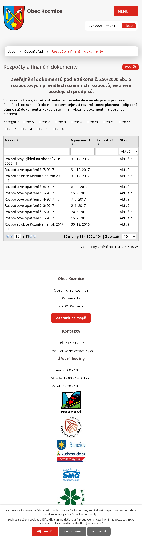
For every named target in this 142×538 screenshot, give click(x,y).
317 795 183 (74, 342)
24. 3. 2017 (79, 211)
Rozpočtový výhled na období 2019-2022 (33, 161)
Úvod (11, 51)
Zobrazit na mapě (71, 317)
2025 (44, 128)
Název (11, 140)
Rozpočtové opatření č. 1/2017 (33, 218)
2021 (110, 122)
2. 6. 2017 (78, 205)
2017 (46, 122)
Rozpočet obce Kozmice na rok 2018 (34, 178)
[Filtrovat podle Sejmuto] (107, 151)
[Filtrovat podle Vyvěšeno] (82, 151)
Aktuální (126, 158)
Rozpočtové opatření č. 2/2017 (33, 211)
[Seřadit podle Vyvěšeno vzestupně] (73, 143)
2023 (12, 128)
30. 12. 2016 (80, 224)
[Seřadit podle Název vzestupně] (20, 138)
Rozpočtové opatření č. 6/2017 (33, 186)
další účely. (90, 514)
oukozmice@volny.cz (77, 350)
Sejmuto (105, 140)
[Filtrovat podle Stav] (128, 151)
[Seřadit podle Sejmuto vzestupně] (99, 143)
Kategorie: (11, 121)
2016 (30, 122)
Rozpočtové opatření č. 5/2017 (33, 193)
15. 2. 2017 (79, 218)
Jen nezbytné (73, 531)
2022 (126, 122)
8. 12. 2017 (79, 186)
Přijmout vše (44, 531)
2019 (78, 122)
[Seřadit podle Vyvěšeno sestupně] (73, 144)
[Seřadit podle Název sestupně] (20, 140)
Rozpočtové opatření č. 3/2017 (33, 205)
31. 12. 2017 (80, 158)
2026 (60, 128)
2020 (94, 122)
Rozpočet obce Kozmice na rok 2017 (34, 226)
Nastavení (99, 531)
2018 (62, 122)
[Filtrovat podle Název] (36, 151)
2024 (28, 128)
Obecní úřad (33, 51)
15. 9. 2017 (79, 193)
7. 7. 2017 (78, 199)
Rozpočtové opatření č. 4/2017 (33, 199)
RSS (131, 67)
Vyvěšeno (80, 140)
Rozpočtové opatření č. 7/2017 (33, 169)
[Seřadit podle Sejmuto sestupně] (99, 144)
